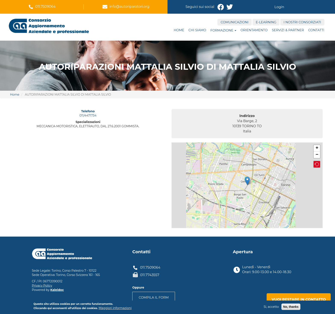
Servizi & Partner (288, 30)
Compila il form (154, 297)
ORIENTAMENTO (254, 30)
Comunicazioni (234, 22)
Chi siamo (197, 30)
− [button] (317, 155)
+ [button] (317, 148)
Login (279, 7)
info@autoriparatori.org (129, 6)
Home (179, 30)
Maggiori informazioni (114, 308)
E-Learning (266, 22)
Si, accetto (271, 307)
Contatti (316, 30)
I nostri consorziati (302, 22)
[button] (317, 164)
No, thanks (291, 306)
